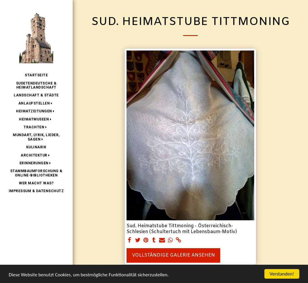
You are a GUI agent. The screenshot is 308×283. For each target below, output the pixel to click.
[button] (36, 103)
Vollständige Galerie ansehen (173, 255)
